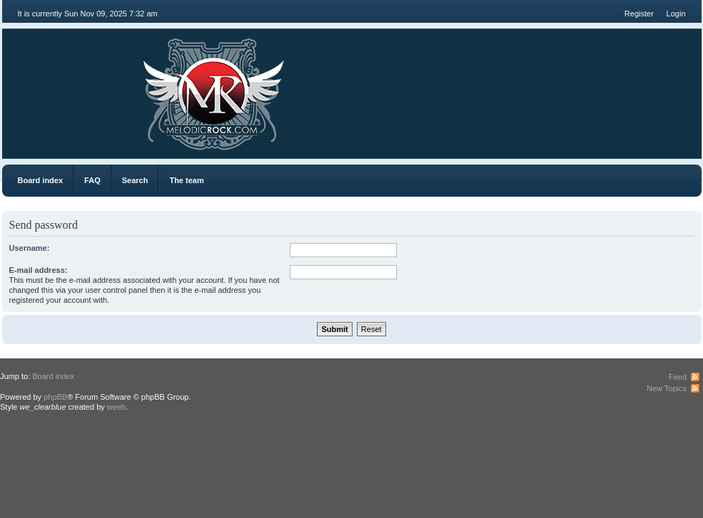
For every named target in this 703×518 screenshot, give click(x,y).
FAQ (92, 180)
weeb (116, 407)
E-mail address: (38, 270)
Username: (29, 248)
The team (186, 180)
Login (676, 13)
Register (639, 13)
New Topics (667, 388)
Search (135, 180)
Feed (678, 377)
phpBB (55, 397)
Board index (41, 180)
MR (82, 85)
